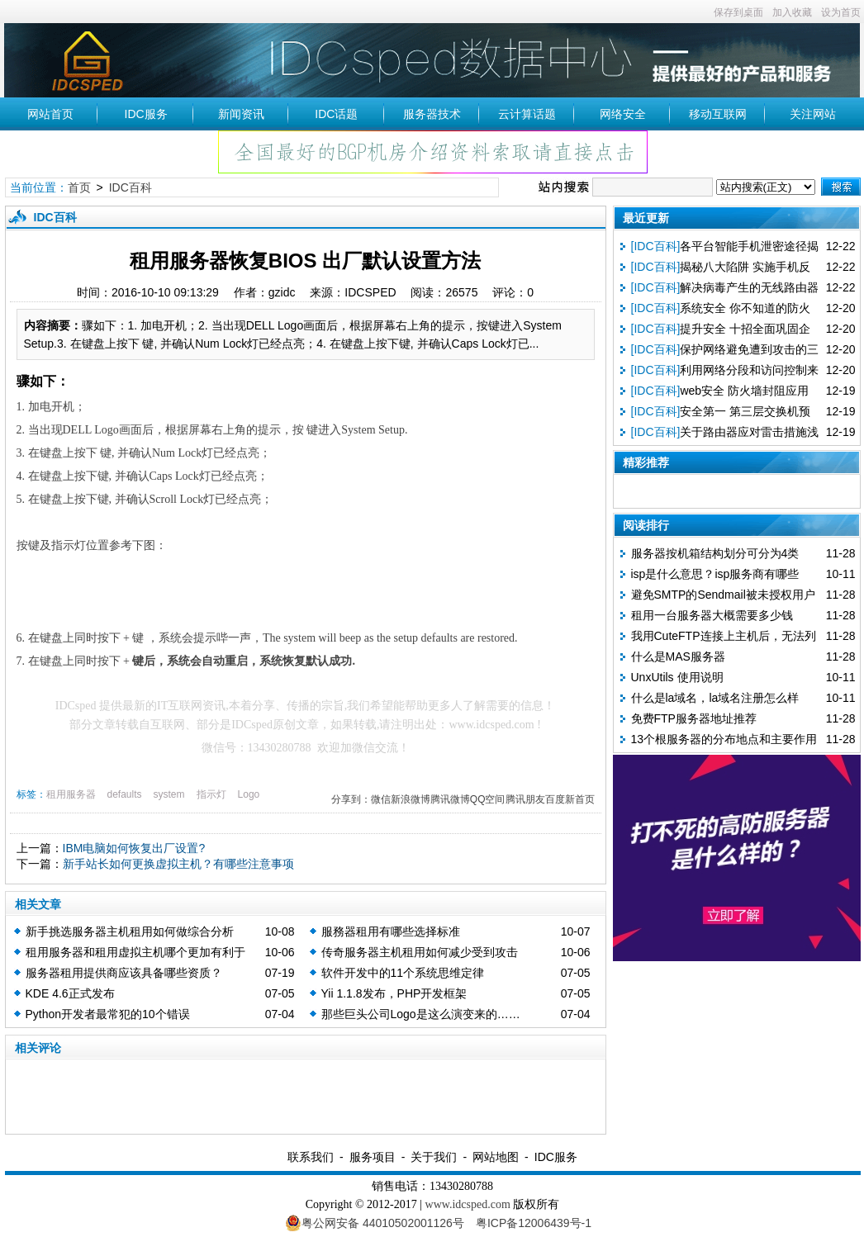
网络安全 (623, 114)
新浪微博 (410, 799)
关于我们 (434, 1157)
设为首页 (841, 12)
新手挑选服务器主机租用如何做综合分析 (130, 931)
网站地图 (495, 1157)
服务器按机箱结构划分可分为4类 (715, 553)
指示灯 (211, 794)
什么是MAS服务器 (678, 656)
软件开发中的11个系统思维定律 (403, 972)
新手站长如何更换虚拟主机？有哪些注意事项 (178, 863)
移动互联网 (718, 114)
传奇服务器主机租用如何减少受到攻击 (419, 952)
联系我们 (310, 1157)
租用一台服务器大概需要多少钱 (712, 615)
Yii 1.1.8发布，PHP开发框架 (394, 993)
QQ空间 (488, 799)
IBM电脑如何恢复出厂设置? (134, 848)
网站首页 (50, 114)
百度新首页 (570, 799)
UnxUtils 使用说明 (677, 677)
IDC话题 (336, 114)
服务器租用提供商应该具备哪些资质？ (124, 972)
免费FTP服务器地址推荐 (694, 718)
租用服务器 (71, 794)
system (169, 794)
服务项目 (372, 1157)
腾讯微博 (450, 799)
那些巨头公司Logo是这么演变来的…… (420, 1014)
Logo (249, 794)
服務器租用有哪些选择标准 (390, 931)
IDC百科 (130, 187)
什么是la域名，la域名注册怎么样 (715, 697)
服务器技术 (432, 114)
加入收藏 (792, 12)
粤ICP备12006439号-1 (533, 1223)
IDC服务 (146, 114)
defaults (124, 794)
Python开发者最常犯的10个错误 (108, 1014)
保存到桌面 (738, 12)
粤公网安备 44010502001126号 (374, 1223)
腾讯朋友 (525, 799)
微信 (381, 799)
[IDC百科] (656, 246)
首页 (79, 187)
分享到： (351, 799)
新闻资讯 (241, 114)
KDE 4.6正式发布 (70, 993)
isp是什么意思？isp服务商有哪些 (715, 574)
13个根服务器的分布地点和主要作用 (724, 739)
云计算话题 (527, 114)
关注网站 (813, 114)
